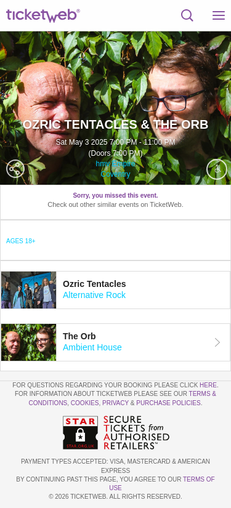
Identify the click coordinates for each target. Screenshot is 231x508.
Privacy (115, 403)
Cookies (85, 403)
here (208, 385)
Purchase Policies (168, 403)
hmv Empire (115, 163)
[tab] (115, 290)
